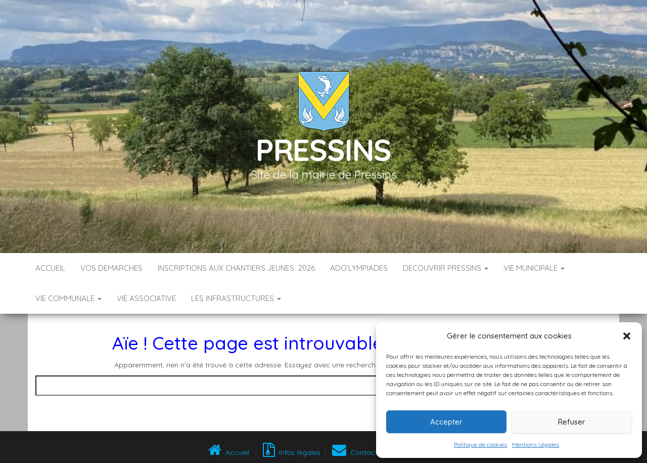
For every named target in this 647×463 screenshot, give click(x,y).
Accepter (446, 422)
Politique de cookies (480, 444)
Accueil (50, 268)
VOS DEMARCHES (111, 268)
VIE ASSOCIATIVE (146, 298)
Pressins (323, 150)
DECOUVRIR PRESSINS (445, 268)
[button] (627, 336)
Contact (355, 452)
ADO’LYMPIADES (359, 268)
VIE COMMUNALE (68, 298)
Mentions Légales (535, 444)
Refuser (571, 422)
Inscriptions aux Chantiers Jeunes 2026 (236, 268)
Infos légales (291, 452)
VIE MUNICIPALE (534, 268)
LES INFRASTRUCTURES (236, 298)
